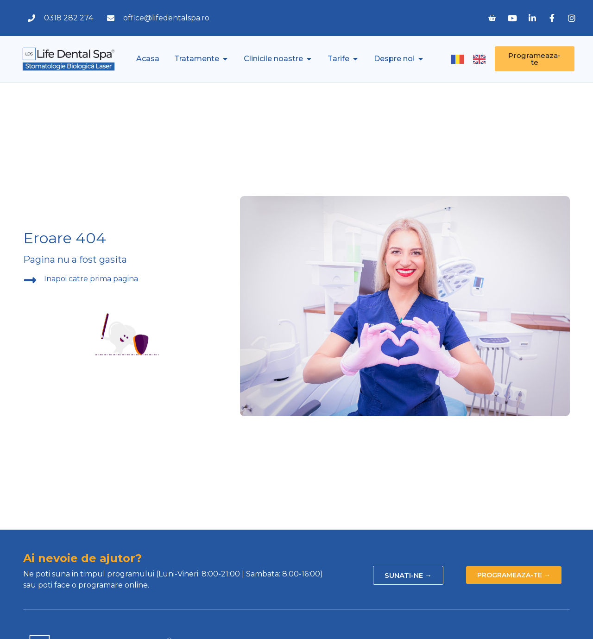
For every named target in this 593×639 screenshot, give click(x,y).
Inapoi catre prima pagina (91, 278)
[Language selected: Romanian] (473, 59)
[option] (481, 59)
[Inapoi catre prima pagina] (30, 280)
